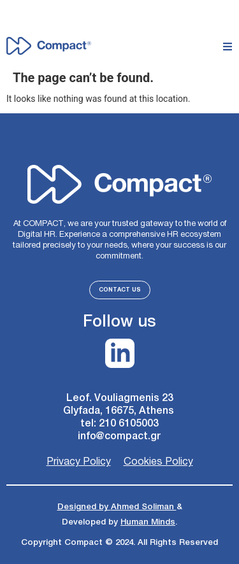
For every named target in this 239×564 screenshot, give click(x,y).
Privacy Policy (79, 461)
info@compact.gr (119, 436)
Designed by (84, 506)
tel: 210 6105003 (119, 423)
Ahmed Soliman (144, 506)
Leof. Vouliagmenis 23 (119, 398)
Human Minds (147, 522)
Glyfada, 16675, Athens (120, 410)
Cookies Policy (158, 461)
